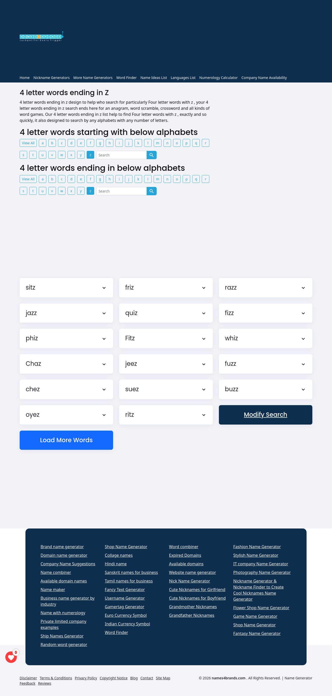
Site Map (163, 678)
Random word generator (64, 644)
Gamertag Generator (124, 606)
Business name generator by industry (67, 601)
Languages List (183, 77)
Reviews (44, 683)
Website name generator (192, 572)
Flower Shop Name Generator (261, 607)
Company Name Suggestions (68, 564)
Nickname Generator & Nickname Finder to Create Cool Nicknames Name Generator (258, 590)
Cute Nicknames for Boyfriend (197, 598)
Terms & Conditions (56, 678)
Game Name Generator (255, 616)
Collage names (119, 555)
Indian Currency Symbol (127, 624)
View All (28, 143)
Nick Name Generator (189, 581)
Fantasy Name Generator (257, 633)
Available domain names (64, 581)
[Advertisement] (191, 37)
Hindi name (116, 564)
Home (25, 77)
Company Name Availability (264, 77)
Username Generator (125, 598)
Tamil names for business (129, 581)
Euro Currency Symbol (126, 615)
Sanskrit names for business (131, 572)
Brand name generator (62, 546)
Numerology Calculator (218, 77)
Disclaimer (28, 678)
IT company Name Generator (260, 564)
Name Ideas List (153, 77)
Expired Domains (185, 555)
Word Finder (126, 77)
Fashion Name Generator (257, 546)
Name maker (53, 589)
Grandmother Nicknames (193, 606)
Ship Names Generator (62, 636)
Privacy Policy (86, 678)
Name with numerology (63, 613)
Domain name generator (64, 555)
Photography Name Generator (262, 572)
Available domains (186, 564)
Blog (134, 678)
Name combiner (56, 572)
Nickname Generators (52, 77)
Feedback (27, 683)
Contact (146, 678)
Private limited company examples (63, 624)
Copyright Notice (114, 678)
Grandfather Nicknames (191, 615)
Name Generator (298, 678)
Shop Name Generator (126, 546)
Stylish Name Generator (255, 555)
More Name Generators (92, 77)
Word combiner (183, 546)
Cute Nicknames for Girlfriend (197, 589)
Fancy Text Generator (125, 589)
